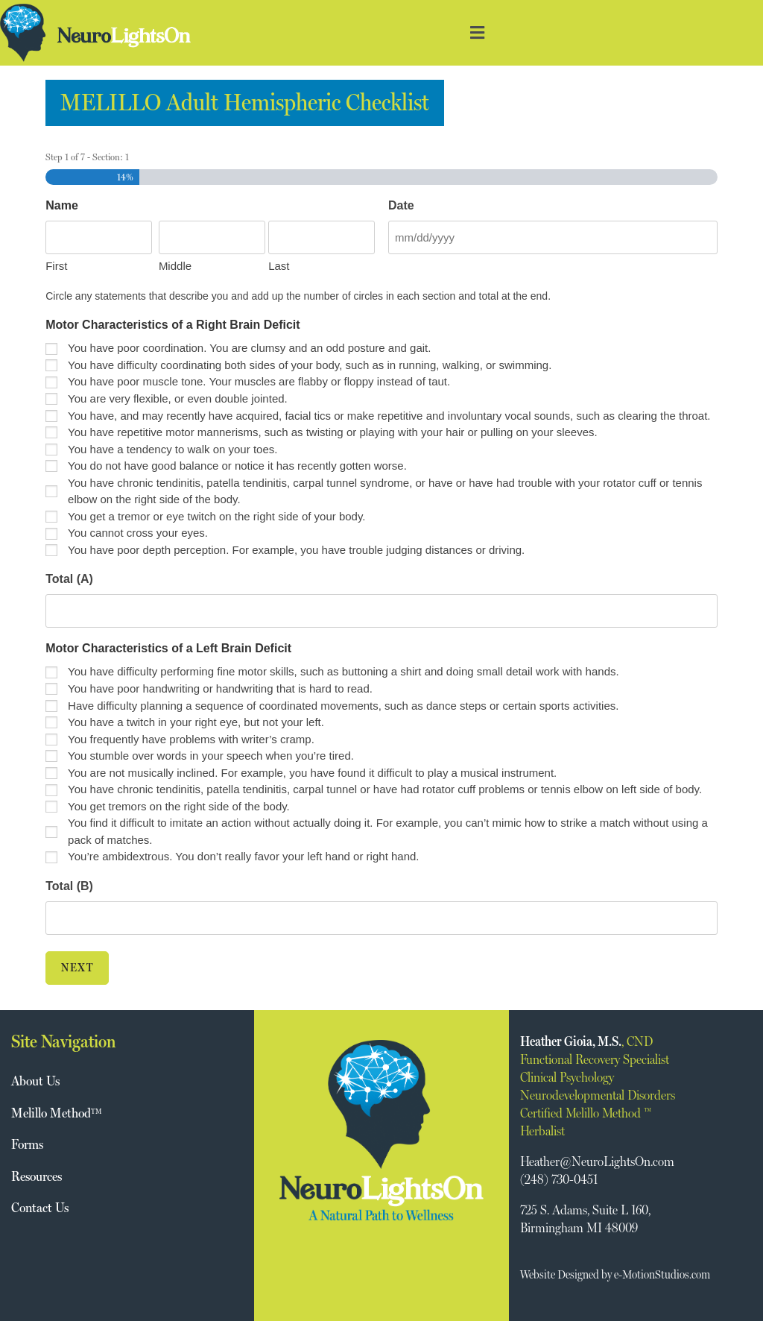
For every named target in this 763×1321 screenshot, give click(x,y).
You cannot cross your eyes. (138, 532)
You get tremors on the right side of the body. (179, 806)
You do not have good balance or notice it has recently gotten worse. (237, 465)
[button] (477, 33)
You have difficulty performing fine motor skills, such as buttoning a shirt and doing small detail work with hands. (343, 671)
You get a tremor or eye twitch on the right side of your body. (216, 516)
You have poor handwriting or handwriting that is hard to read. (220, 688)
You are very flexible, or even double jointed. (178, 398)
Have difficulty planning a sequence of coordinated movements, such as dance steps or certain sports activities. (343, 705)
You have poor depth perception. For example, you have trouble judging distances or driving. (296, 549)
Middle (175, 265)
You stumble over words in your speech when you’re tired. (211, 755)
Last (278, 265)
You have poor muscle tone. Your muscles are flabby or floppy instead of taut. (259, 381)
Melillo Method (56, 1112)
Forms (27, 1144)
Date (401, 205)
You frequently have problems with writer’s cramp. (191, 738)
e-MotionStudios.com (662, 1274)
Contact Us (40, 1206)
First (56, 265)
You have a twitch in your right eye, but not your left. (196, 722)
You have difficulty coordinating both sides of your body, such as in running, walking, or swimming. (309, 365)
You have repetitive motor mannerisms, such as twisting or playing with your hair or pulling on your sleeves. (334, 432)
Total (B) (69, 886)
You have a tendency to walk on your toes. (172, 449)
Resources (36, 1175)
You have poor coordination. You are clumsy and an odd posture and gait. (249, 347)
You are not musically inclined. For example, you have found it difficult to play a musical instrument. (312, 772)
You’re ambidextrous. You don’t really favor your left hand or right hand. (243, 856)
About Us (35, 1080)
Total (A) (69, 579)
